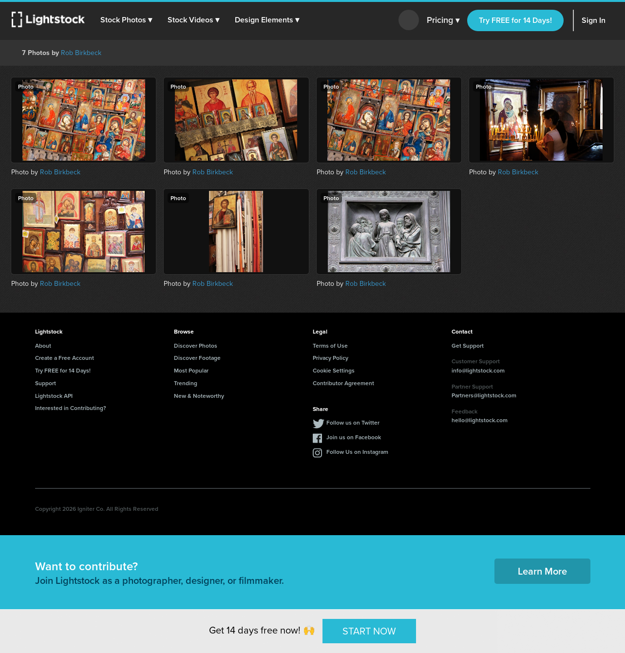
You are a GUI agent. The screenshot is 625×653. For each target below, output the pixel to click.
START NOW (369, 630)
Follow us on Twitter (352, 422)
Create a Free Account (64, 358)
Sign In (594, 20)
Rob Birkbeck (81, 53)
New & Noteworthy (199, 396)
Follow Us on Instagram (357, 452)
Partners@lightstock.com (484, 395)
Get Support (468, 345)
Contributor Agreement (343, 383)
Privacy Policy (330, 358)
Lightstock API (54, 396)
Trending (185, 383)
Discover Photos (195, 345)
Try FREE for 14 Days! (515, 20)
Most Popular (191, 370)
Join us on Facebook (353, 437)
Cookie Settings (334, 370)
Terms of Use (330, 345)
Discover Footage (197, 358)
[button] (126, 20)
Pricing (443, 20)
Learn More (542, 571)
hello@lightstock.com (480, 420)
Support (45, 383)
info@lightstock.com (478, 370)
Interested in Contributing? (70, 408)
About (43, 345)
